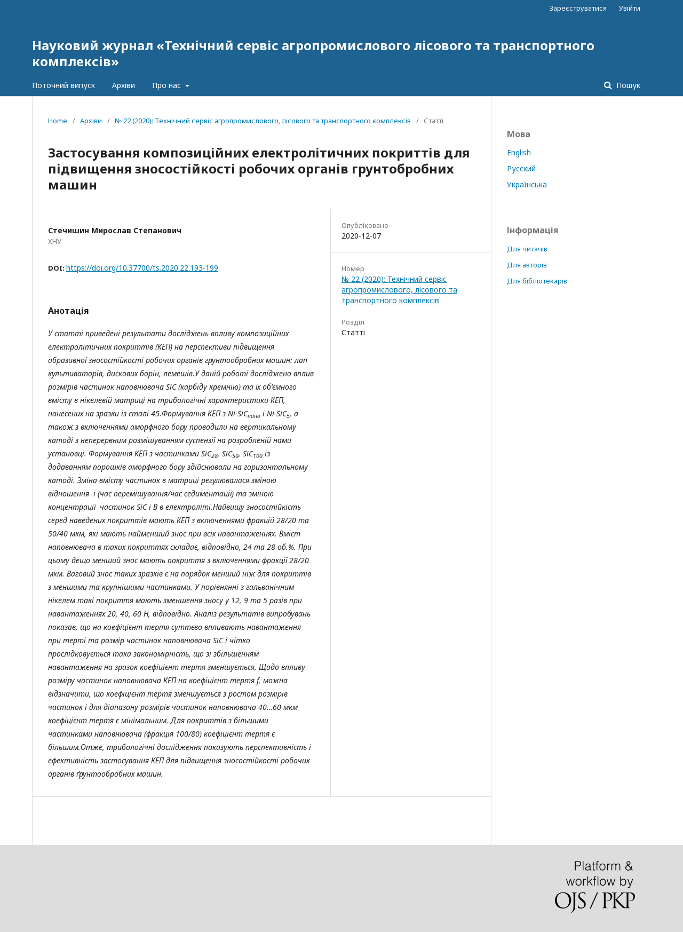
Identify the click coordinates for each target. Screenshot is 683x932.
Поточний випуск (63, 85)
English (519, 152)
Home (57, 120)
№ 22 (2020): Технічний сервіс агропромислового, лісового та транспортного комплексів (263, 120)
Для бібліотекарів (537, 281)
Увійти (629, 8)
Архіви (123, 85)
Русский (521, 168)
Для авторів (527, 265)
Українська (527, 184)
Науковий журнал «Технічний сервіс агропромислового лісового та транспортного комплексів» (313, 53)
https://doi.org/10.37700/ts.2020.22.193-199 (142, 268)
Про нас (167, 85)
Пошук (627, 85)
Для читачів (527, 249)
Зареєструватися (578, 8)
